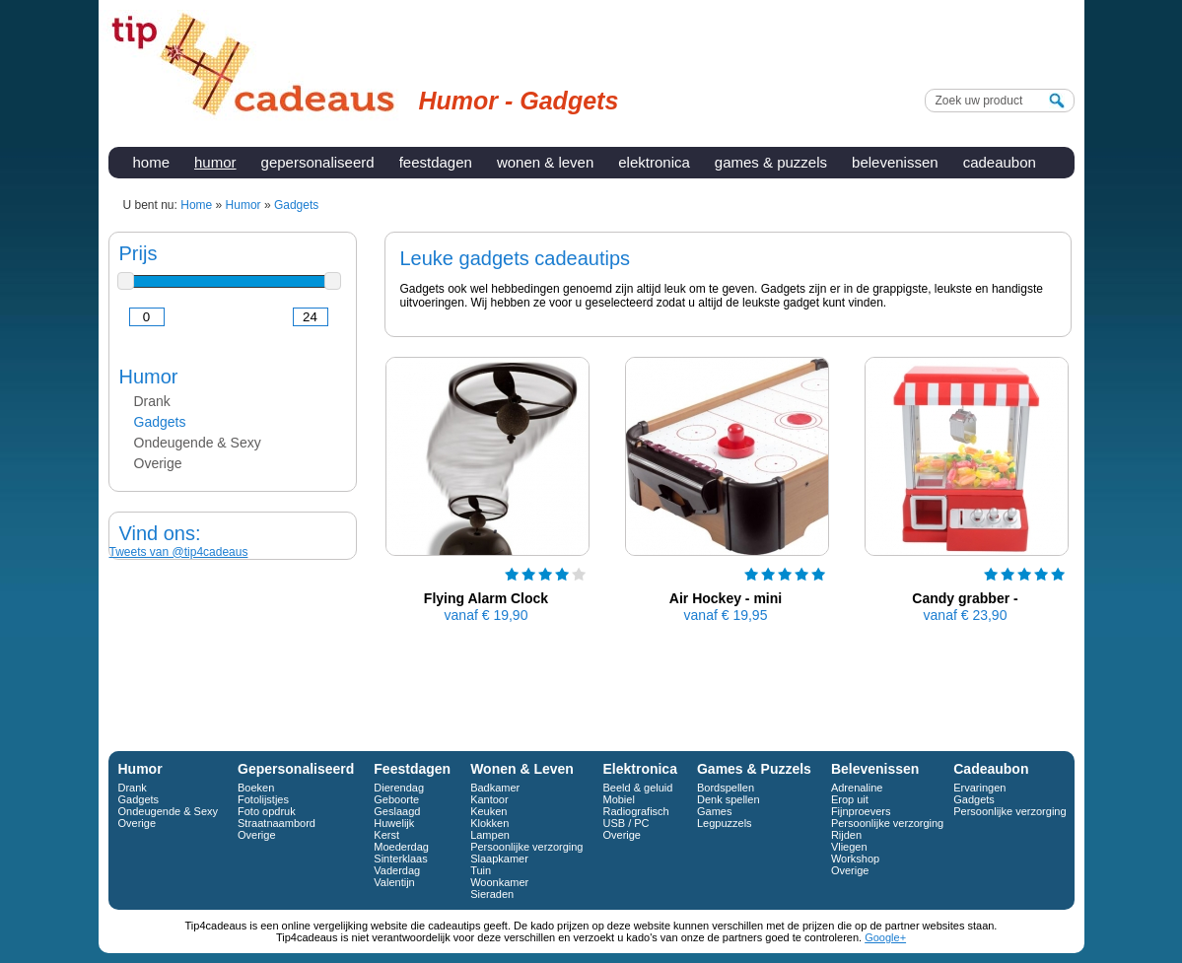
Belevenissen (895, 162)
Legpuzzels (724, 823)
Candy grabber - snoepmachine (964, 606)
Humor (215, 162)
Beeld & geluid (637, 787)
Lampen (490, 835)
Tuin (480, 870)
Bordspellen (725, 787)
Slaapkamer (499, 858)
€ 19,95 (726, 615)
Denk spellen (728, 799)
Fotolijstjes (263, 799)
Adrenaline (857, 787)
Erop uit (850, 799)
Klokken (489, 823)
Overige (158, 463)
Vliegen (849, 847)
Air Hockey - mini (725, 598)
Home (152, 162)
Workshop (855, 858)
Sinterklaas (400, 858)
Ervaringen (979, 787)
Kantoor (489, 799)
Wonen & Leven (545, 162)
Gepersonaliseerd (318, 162)
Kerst (386, 835)
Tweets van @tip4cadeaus (178, 552)
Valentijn (394, 882)
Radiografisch (635, 811)
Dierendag (399, 787)
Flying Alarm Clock (486, 598)
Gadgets (160, 422)
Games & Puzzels (771, 162)
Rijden (846, 835)
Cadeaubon (999, 162)
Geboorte (396, 799)
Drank (152, 401)
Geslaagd (397, 811)
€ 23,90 (966, 615)
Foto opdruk (267, 811)
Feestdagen (435, 162)
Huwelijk (394, 823)
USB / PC (625, 823)
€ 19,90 (486, 615)
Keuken (488, 811)
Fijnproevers (861, 811)
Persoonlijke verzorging (526, 847)
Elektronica (654, 162)
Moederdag (401, 847)
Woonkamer (499, 882)
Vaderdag (397, 870)
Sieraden (492, 894)
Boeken (256, 787)
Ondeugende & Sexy (197, 442)
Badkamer (495, 787)
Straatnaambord (276, 823)
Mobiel (618, 799)
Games (714, 811)
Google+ (885, 937)
